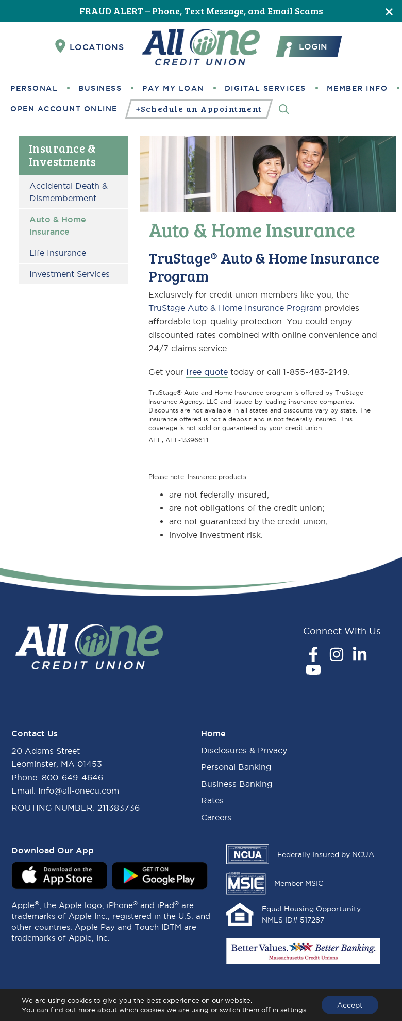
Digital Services (265, 88)
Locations (89, 46)
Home (213, 733)
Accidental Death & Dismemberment (68, 192)
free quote (207, 371)
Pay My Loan (173, 88)
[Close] (389, 11)
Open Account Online (64, 109)
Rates (212, 800)
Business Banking (237, 783)
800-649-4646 (72, 777)
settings (293, 1009)
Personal (34, 88)
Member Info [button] (357, 88)
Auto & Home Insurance (57, 225)
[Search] (284, 108)
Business (100, 88)
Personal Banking (236, 766)
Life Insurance (57, 252)
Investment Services (69, 273)
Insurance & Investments (62, 154)
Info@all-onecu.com (78, 790)
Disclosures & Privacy (244, 750)
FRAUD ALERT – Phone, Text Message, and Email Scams (201, 11)
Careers (216, 817)
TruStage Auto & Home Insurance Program (235, 307)
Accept (350, 1005)
